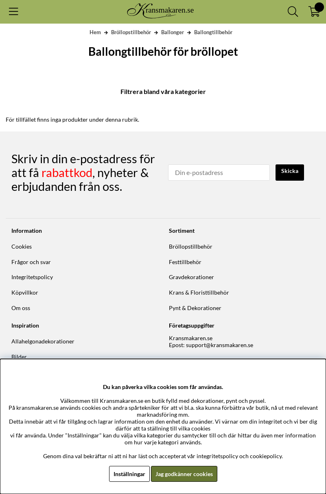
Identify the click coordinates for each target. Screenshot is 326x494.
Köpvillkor (24, 292)
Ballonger (172, 32)
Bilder (19, 356)
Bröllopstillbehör (131, 32)
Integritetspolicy (32, 276)
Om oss (20, 307)
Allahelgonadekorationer (42, 341)
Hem (95, 32)
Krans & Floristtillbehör (199, 292)
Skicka (289, 170)
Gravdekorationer (191, 276)
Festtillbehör (185, 261)
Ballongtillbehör (213, 32)
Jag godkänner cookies (184, 473)
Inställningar (129, 473)
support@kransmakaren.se (219, 344)
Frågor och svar (31, 261)
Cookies (21, 246)
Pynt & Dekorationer (195, 307)
